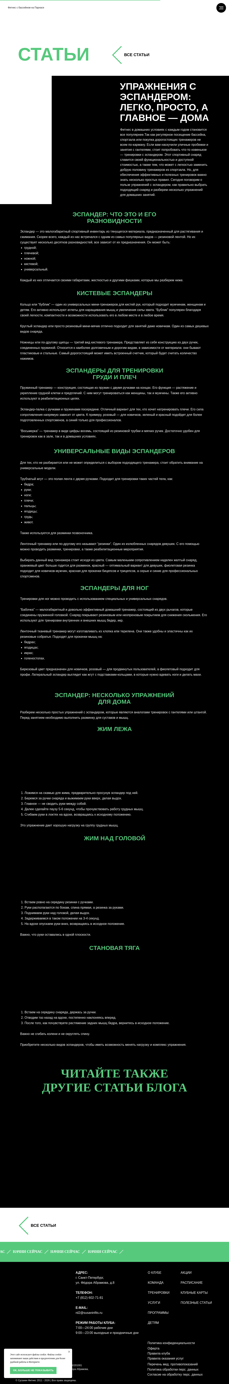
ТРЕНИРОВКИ (158, 1292)
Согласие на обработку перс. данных (175, 1374)
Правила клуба (159, 1353)
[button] (33, 1252)
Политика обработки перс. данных (173, 1369)
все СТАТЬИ (136, 55)
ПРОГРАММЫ (158, 1312)
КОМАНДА (156, 1282)
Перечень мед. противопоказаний (173, 1364)
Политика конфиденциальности (171, 1343)
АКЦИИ (186, 1272)
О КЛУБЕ (154, 1272)
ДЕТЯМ (153, 1322)
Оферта (153, 1348)
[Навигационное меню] (221, 7)
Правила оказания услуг (166, 1358)
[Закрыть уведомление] (69, 1352)
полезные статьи (196, 1302)
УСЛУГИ (154, 1302)
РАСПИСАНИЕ (192, 1282)
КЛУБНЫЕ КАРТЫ (194, 1292)
